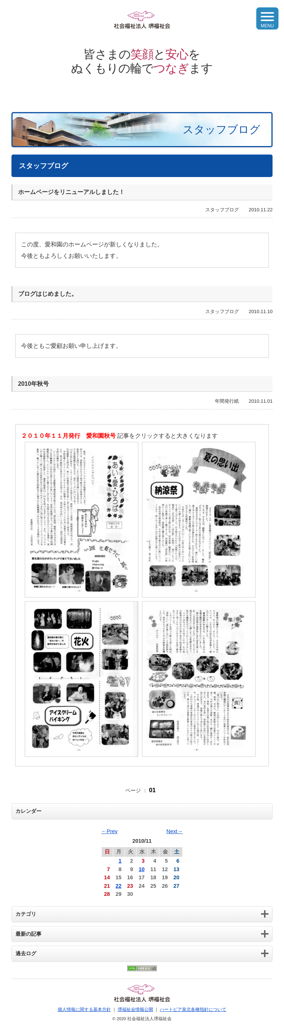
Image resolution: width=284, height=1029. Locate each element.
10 (142, 869)
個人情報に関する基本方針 (84, 1009)
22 (119, 886)
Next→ (174, 831)
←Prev (109, 831)
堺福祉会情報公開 (135, 1009)
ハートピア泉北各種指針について (193, 1009)
